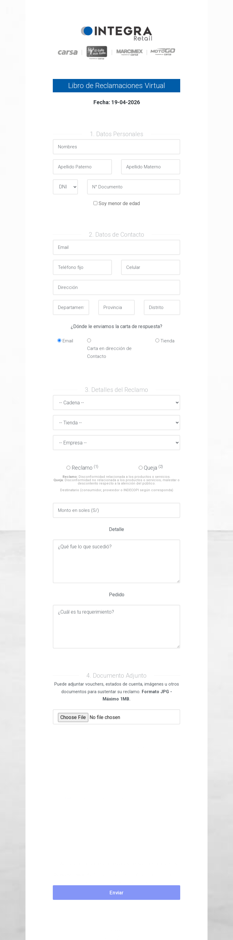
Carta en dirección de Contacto (109, 355)
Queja (153, 470)
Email (67, 344)
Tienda (167, 344)
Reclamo (85, 470)
